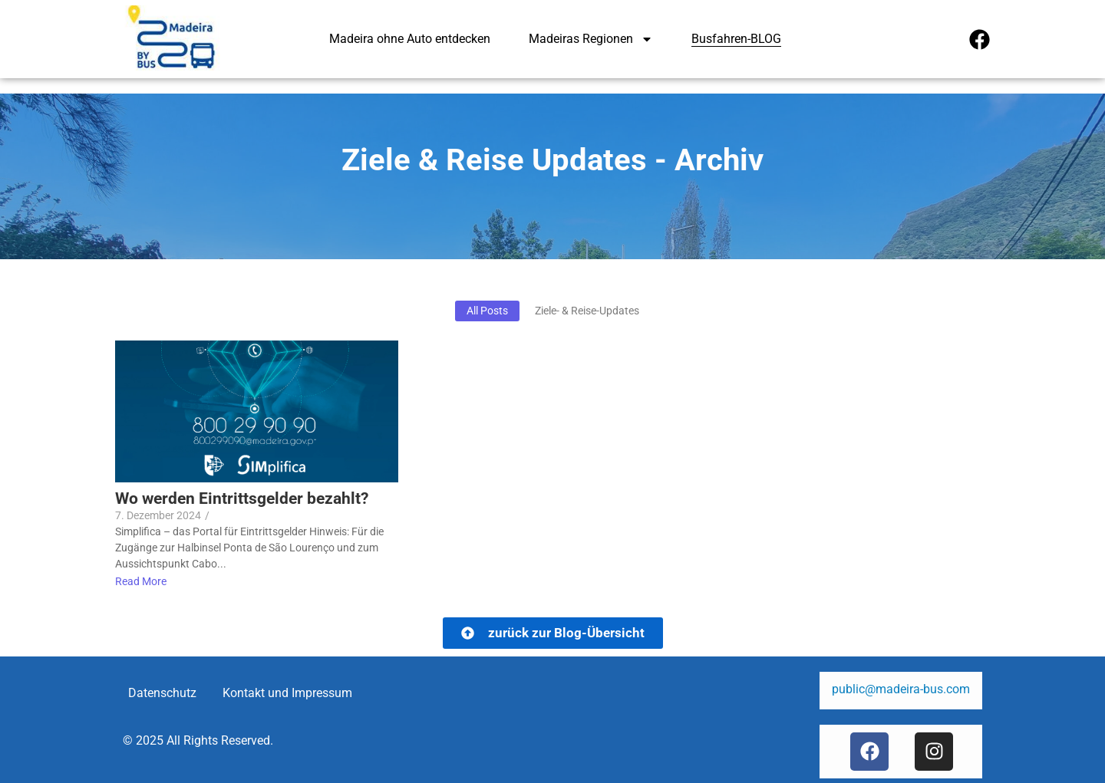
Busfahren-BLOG (736, 38)
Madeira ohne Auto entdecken (409, 38)
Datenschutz (162, 693)
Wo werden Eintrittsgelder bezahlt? (241, 499)
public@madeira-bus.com (901, 689)
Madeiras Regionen (591, 39)
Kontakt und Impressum (287, 693)
